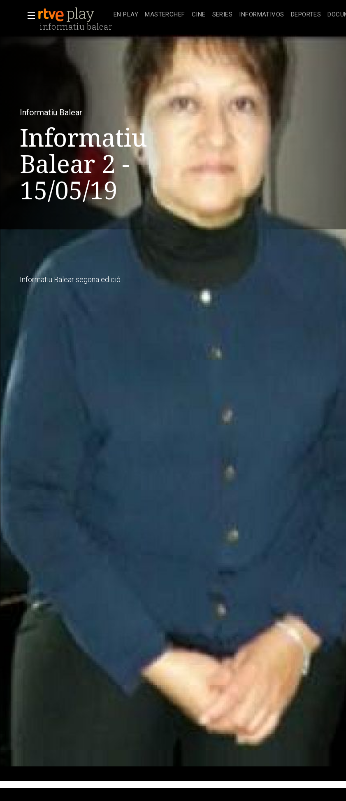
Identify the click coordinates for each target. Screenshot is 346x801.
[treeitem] (126, 15)
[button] (29, 16)
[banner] (74, 15)
